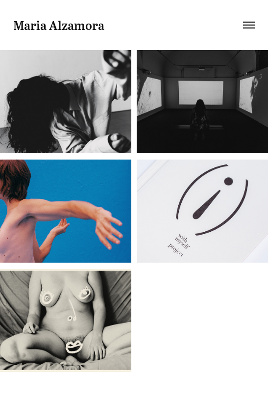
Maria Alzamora (58, 25)
